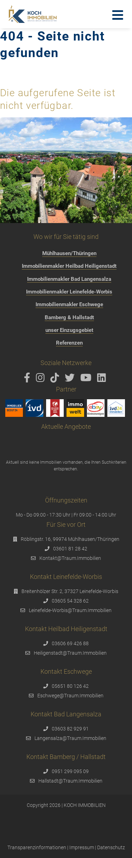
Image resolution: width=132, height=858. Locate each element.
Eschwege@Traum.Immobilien (70, 695)
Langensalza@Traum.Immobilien (70, 738)
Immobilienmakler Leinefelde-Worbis (69, 292)
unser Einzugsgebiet (69, 330)
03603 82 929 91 (70, 729)
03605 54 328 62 (70, 601)
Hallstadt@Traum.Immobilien (70, 781)
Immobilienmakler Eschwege (69, 304)
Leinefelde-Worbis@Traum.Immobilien (70, 610)
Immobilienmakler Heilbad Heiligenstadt (69, 266)
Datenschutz (111, 847)
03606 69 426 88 (70, 643)
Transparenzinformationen (36, 847)
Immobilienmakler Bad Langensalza (69, 279)
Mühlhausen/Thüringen (69, 253)
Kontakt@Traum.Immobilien (70, 558)
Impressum (81, 847)
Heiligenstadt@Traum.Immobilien (70, 653)
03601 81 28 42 (70, 548)
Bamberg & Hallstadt (69, 317)
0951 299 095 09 (70, 771)
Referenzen (69, 343)
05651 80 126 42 (70, 686)
